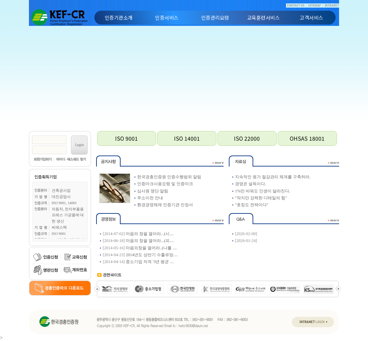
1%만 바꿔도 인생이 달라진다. (262, 191)
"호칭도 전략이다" (251, 204)
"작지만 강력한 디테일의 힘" (261, 197)
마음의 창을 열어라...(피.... (150, 240)
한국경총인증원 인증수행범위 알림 (169, 176)
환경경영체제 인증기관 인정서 (165, 204)
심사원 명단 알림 (152, 191)
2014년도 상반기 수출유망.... (151, 254)
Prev (97, 288)
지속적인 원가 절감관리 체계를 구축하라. (272, 176)
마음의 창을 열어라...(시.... (150, 233)
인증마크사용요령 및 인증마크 (165, 183)
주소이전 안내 (150, 197)
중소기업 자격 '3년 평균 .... (150, 261)
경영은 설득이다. (250, 183)
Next (338, 288)
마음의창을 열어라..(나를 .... (151, 247)
